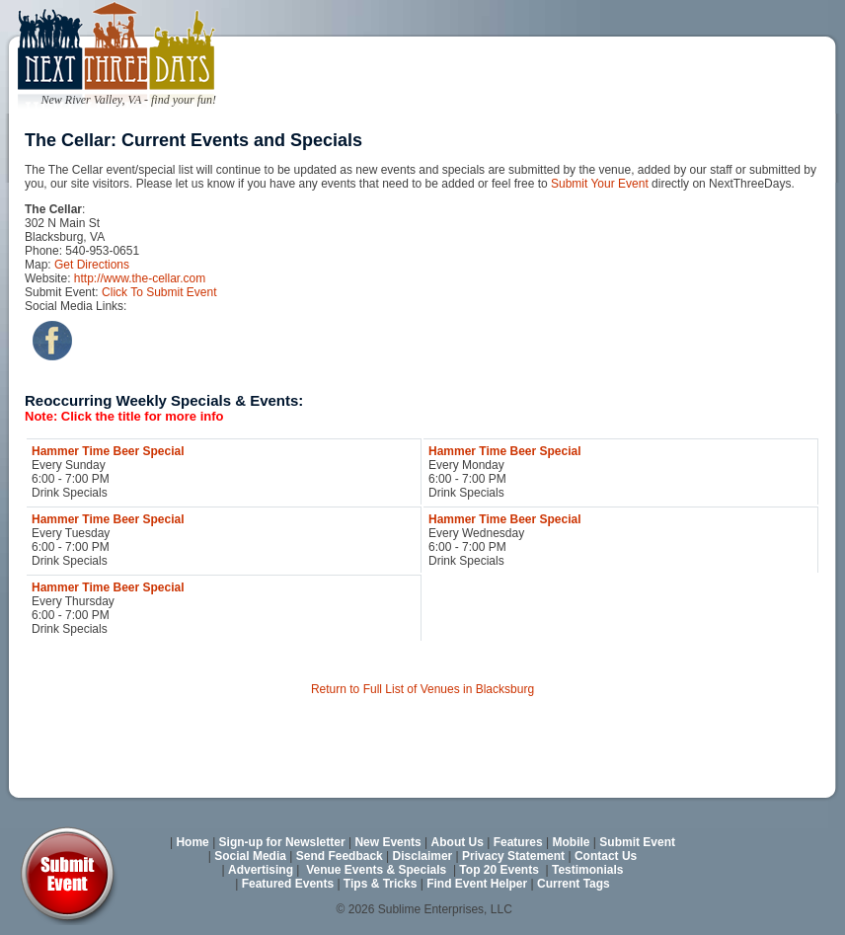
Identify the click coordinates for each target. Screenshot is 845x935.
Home (192, 842)
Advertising (260, 870)
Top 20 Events (498, 870)
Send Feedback (339, 856)
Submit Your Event (600, 184)
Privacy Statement (513, 856)
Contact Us (606, 856)
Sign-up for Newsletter (282, 842)
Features (518, 842)
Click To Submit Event (159, 292)
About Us (457, 842)
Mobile (571, 842)
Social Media (250, 856)
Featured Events (288, 884)
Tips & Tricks (380, 884)
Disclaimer (423, 856)
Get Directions (91, 265)
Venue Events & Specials (376, 870)
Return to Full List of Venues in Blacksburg (422, 689)
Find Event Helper (476, 884)
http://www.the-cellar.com (139, 278)
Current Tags (573, 884)
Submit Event (637, 842)
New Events (387, 842)
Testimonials (587, 870)
